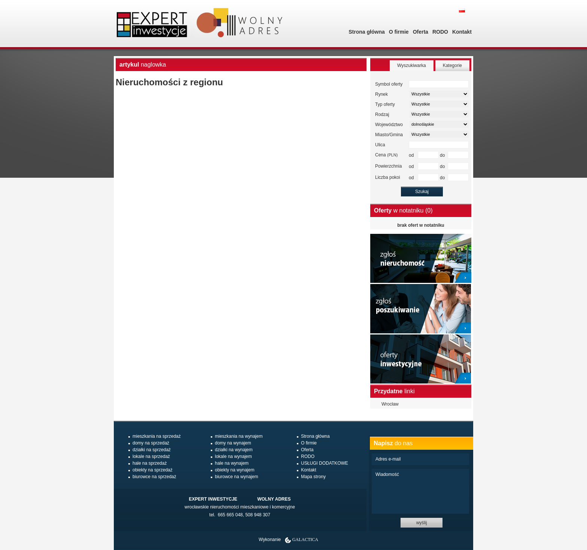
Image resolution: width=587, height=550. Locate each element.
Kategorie (452, 65)
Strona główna (366, 32)
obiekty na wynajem (234, 470)
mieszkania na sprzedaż (157, 436)
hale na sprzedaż (150, 463)
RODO (440, 32)
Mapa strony (313, 476)
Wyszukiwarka (411, 65)
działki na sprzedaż (152, 449)
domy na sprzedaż (151, 443)
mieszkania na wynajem (238, 436)
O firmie (399, 32)
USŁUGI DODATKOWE (324, 463)
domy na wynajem (233, 443)
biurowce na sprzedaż (154, 476)
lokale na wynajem (233, 456)
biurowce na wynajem (236, 476)
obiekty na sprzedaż (153, 470)
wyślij (421, 522)
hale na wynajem (232, 463)
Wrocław (390, 404)
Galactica (305, 539)
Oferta (420, 32)
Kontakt (462, 32)
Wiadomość (420, 491)
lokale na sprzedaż (151, 456)
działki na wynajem (234, 449)
